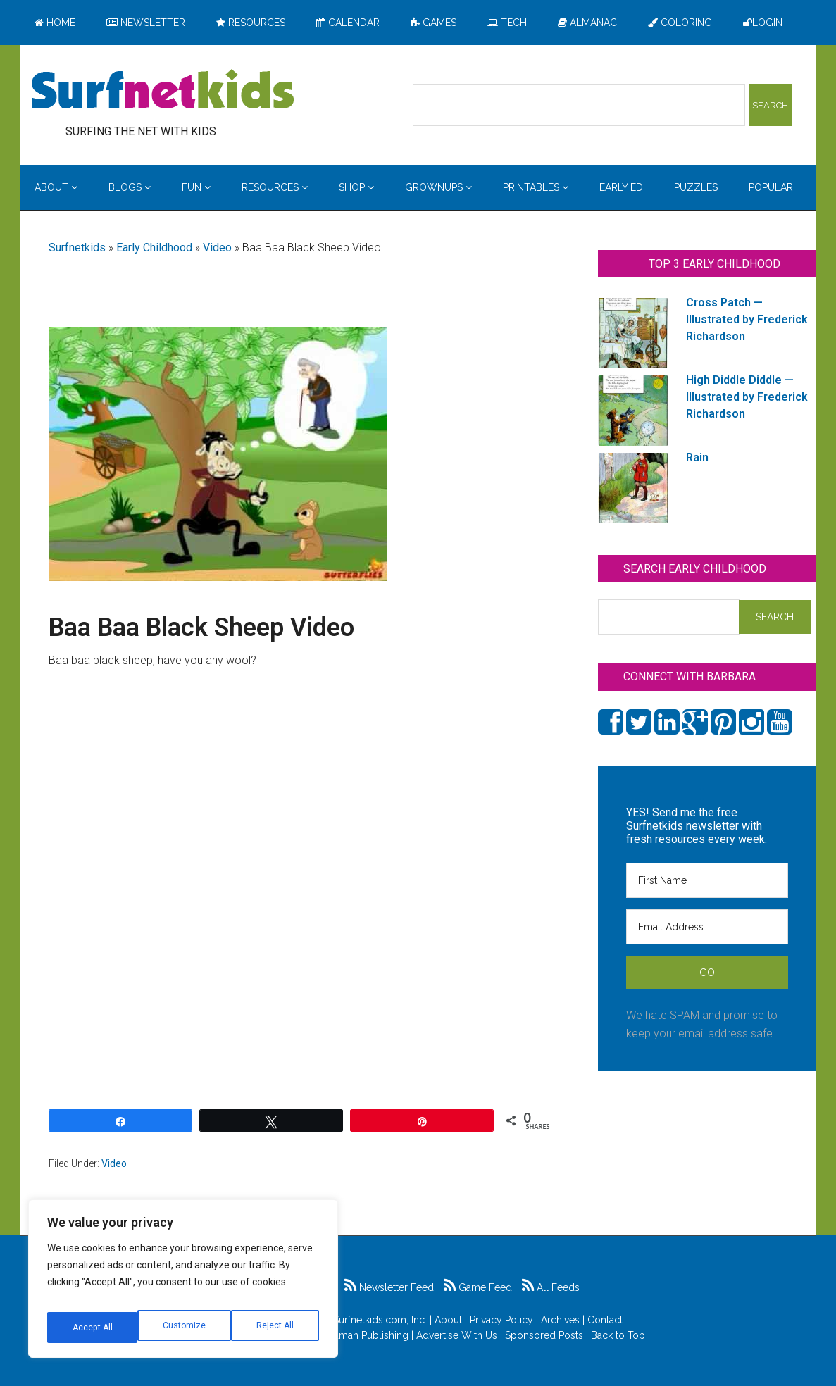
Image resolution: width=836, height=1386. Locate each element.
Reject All (185, 1327)
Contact (605, 1319)
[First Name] (707, 880)
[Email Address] (707, 926)
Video (217, 247)
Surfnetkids (77, 247)
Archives (560, 1319)
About (448, 1319)
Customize (92, 1327)
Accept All (275, 1327)
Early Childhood (154, 247)
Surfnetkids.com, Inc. (380, 1319)
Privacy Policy (501, 1319)
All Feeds (551, 1287)
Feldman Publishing (363, 1335)
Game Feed (478, 1287)
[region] (183, 1284)
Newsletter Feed (389, 1287)
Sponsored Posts (544, 1335)
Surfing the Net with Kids (163, 91)
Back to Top (618, 1335)
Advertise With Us (456, 1335)
